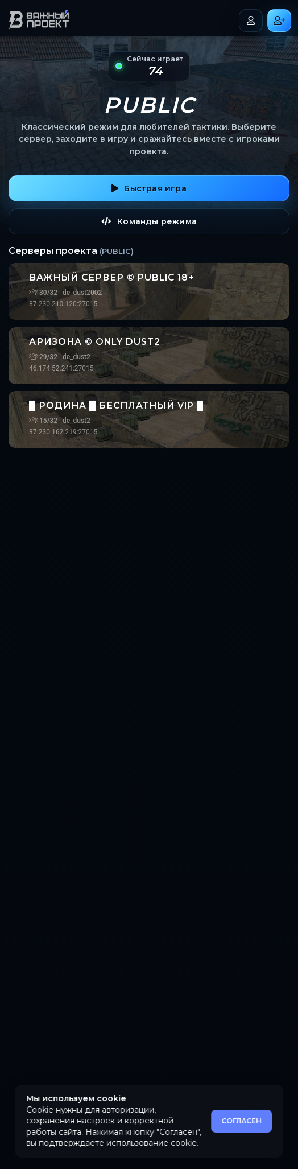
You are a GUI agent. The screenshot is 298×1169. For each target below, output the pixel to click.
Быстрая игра (149, 188)
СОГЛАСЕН (241, 1121)
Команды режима (149, 221)
